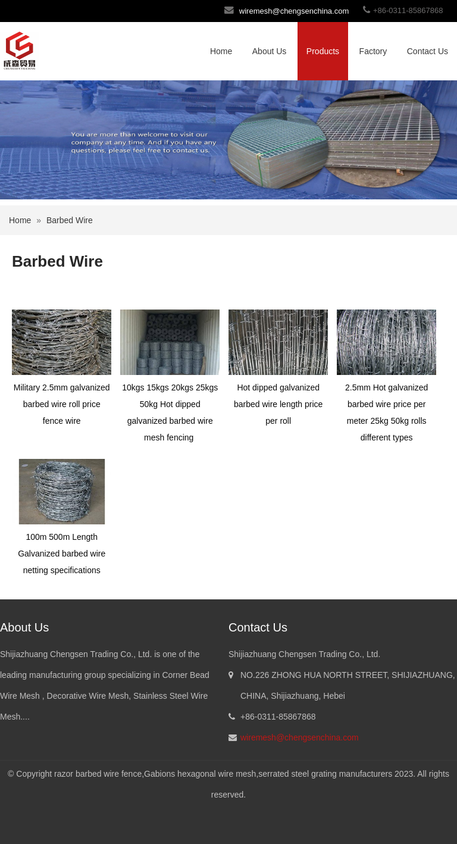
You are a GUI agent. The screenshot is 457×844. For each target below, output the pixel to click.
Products (322, 51)
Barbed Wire (69, 220)
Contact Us (427, 51)
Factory (373, 51)
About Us (269, 51)
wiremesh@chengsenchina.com (294, 11)
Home (221, 51)
